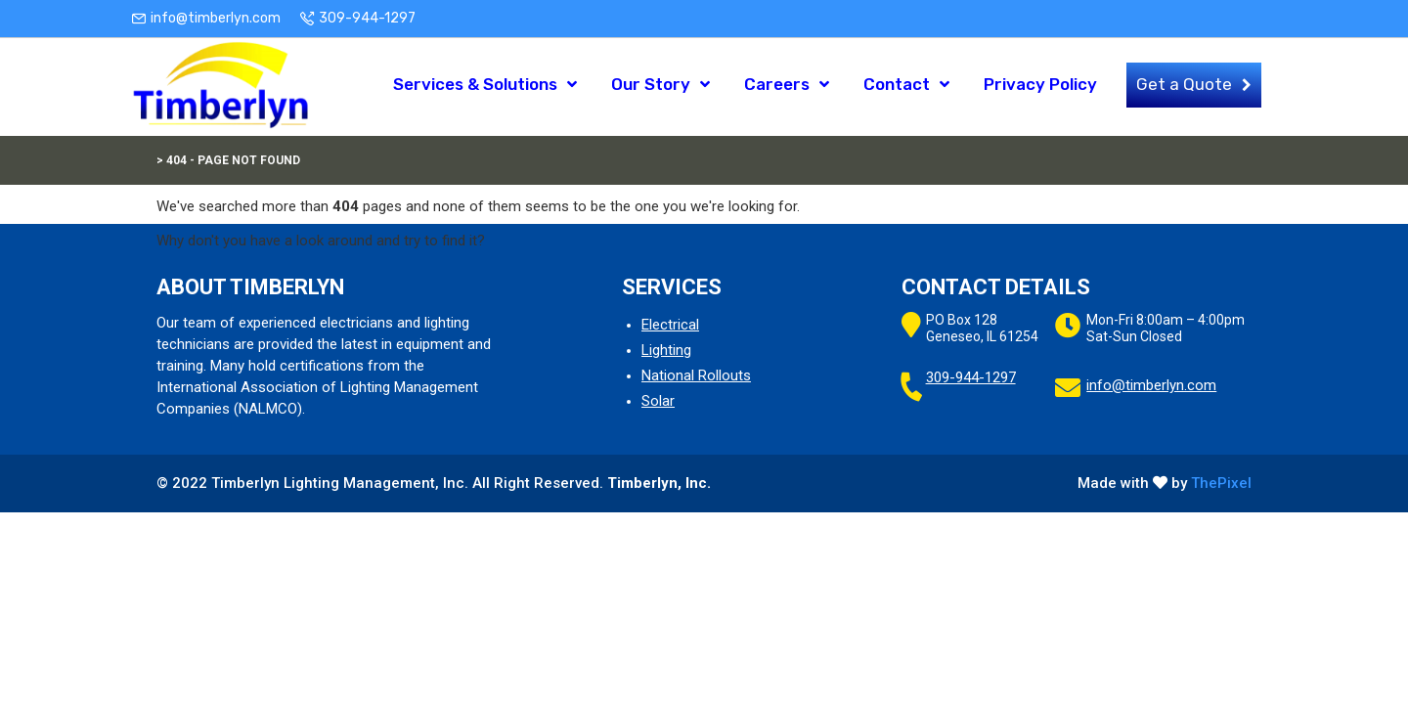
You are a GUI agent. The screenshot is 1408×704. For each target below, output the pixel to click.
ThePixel (1221, 483)
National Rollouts (696, 375)
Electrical (670, 324)
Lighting (666, 350)
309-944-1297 (367, 18)
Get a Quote (1184, 86)
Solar (658, 401)
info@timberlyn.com (216, 18)
